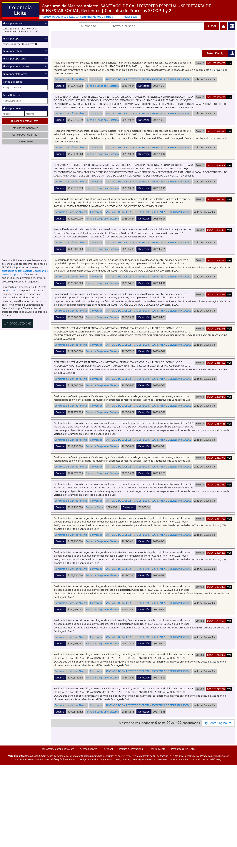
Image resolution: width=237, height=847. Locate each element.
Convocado (96, 79)
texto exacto (13, 290)
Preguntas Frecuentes (183, 749)
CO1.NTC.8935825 (216, 131)
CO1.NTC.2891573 (216, 620)
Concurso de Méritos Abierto (71, 79)
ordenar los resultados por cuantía (25, 272)
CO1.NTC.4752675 (216, 328)
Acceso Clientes (88, 749)
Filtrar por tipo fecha (14, 58)
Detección (213, 53)
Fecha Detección (12, 95)
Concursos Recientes (24, 134)
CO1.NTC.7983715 (216, 260)
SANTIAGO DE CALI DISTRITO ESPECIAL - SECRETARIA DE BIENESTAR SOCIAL (148, 79)
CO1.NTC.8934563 (216, 165)
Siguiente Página (218, 723)
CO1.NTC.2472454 (216, 654)
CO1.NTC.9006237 (216, 63)
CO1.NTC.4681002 (216, 362)
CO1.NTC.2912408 (216, 586)
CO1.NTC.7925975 (216, 294)
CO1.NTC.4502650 (216, 484)
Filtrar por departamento (17, 66)
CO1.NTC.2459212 (216, 689)
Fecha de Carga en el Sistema (102, 85)
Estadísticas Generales (24, 128)
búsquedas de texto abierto (17, 270)
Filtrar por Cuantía (13, 108)
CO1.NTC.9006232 (216, 97)
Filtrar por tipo (11, 38)
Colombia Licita (20, 10)
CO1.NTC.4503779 (216, 457)
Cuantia (60, 85)
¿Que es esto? (24, 141)
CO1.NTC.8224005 (216, 229)
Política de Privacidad (131, 749)
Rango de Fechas (12, 81)
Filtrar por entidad (13, 23)
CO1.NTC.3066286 (216, 552)
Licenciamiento (157, 749)
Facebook (108, 749)
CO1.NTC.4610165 (216, 423)
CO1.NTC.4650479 (216, 396)
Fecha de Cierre (94, 507)
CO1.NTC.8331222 (216, 199)
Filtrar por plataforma (15, 74)
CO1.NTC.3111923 (216, 518)
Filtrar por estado (12, 51)
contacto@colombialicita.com (57, 749)
